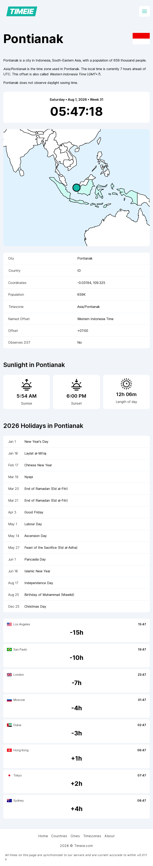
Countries (59, 836)
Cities (75, 836)
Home (43, 836)
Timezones (92, 836)
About (110, 836)
